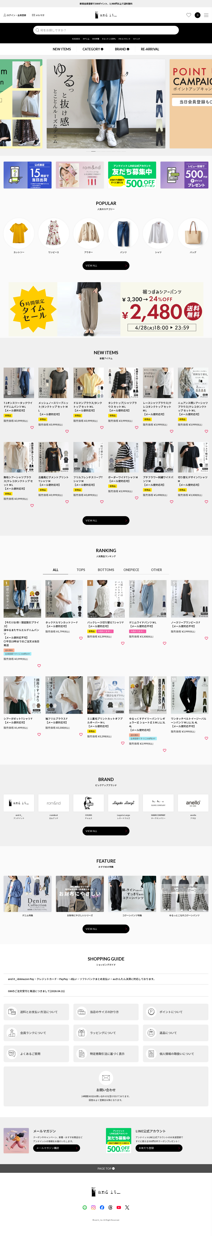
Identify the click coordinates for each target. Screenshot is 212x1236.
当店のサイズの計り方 (104, 1012)
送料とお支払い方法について (39, 1012)
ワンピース (53, 252)
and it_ (19, 815)
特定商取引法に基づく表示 (107, 1053)
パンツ (123, 252)
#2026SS (76, 38)
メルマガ (38, 15)
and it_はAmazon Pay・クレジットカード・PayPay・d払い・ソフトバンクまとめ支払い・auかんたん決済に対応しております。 (82, 979)
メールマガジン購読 (47, 1148)
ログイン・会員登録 (15, 15)
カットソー (19, 252)
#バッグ (136, 38)
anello (193, 815)
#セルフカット (125, 38)
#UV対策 (95, 38)
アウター (88, 252)
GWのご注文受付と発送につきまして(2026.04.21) (36, 991)
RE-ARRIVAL (150, 49)
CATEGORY (93, 49)
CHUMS (88, 815)
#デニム (86, 38)
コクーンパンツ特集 (132, 915)
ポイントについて (171, 1012)
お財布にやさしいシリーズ (80, 915)
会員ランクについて (33, 1033)
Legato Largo (123, 815)
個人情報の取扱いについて (177, 1053)
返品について (168, 1033)
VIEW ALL (91, 265)
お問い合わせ (106, 1089)
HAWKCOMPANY (158, 815)
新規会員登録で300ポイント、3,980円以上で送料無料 (106, 3)
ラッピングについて (103, 1033)
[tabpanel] (105, 103)
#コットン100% (109, 38)
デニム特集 (27, 915)
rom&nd (54, 815)
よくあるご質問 (30, 1053)
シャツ (158, 252)
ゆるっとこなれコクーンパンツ (184, 915)
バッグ (193, 252)
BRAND (122, 49)
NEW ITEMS (62, 49)
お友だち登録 (146, 1148)
